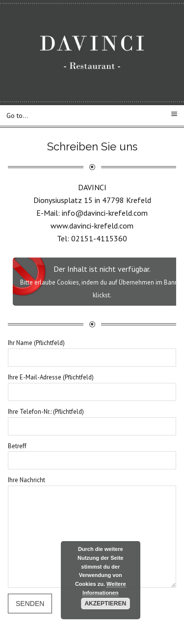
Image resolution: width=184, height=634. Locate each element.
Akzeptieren (105, 603)
